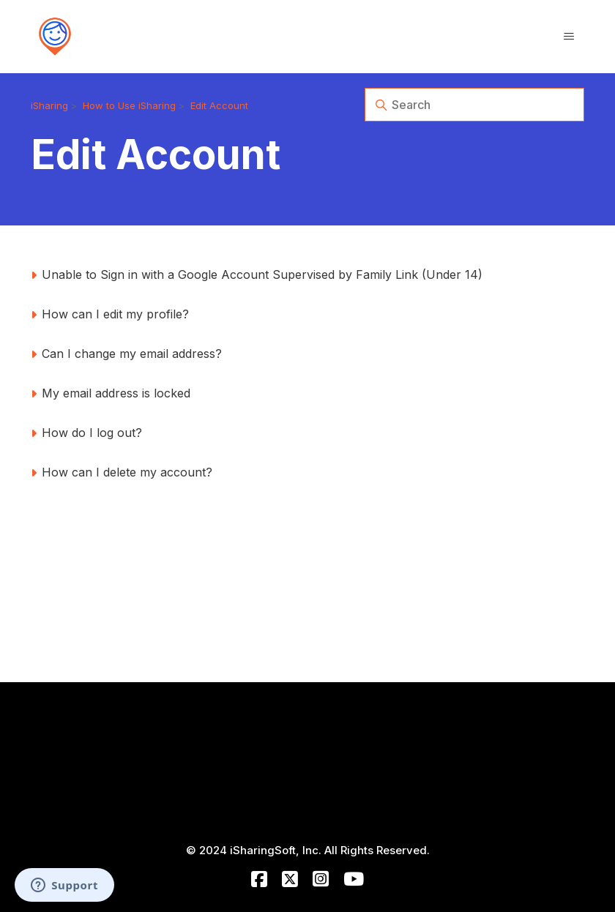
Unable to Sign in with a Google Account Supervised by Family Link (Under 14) (262, 274)
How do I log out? (92, 432)
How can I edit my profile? (115, 314)
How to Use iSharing (129, 105)
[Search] (474, 105)
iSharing (49, 105)
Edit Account (219, 105)
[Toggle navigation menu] (569, 36)
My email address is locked (116, 393)
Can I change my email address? (132, 353)
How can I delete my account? (127, 472)
